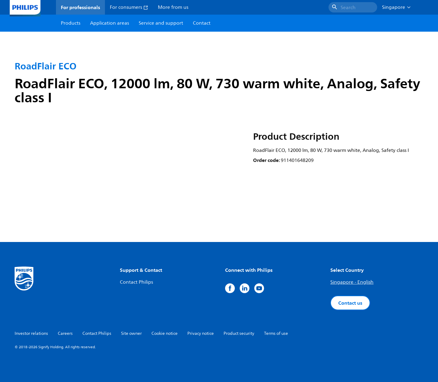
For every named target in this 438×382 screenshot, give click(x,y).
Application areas (109, 23)
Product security (239, 333)
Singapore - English (352, 282)
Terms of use (276, 333)
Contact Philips (136, 282)
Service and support (161, 23)
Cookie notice (164, 333)
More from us (173, 7)
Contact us (350, 303)
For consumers (129, 7)
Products (70, 23)
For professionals (80, 7)
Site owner (131, 333)
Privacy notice (200, 333)
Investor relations (31, 333)
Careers (65, 333)
